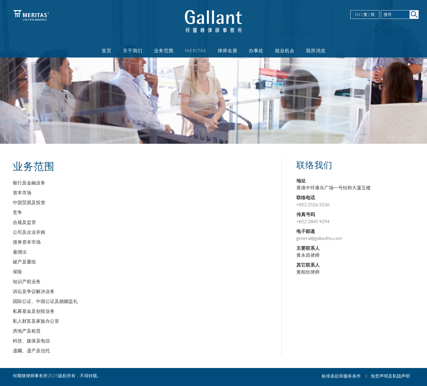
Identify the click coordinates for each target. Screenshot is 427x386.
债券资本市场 (27, 242)
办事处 (256, 50)
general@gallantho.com (319, 238)
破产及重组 (24, 261)
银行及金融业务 (29, 182)
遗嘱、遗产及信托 (31, 350)
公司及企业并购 (29, 232)
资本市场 (22, 192)
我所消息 (316, 50)
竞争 (17, 212)
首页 (106, 50)
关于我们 (133, 50)
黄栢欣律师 (308, 271)
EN (357, 14)
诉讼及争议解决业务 (34, 291)
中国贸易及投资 (29, 202)
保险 (17, 271)
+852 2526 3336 (312, 204)
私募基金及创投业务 (34, 311)
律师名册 (227, 50)
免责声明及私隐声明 (390, 375)
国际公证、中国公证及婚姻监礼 (45, 301)
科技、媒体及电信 (31, 340)
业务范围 (164, 50)
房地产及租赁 (27, 330)
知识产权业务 (27, 281)
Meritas (195, 50)
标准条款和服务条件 (341, 375)
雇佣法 (20, 251)
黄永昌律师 (308, 255)
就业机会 (285, 50)
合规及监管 (24, 222)
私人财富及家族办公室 (36, 321)
